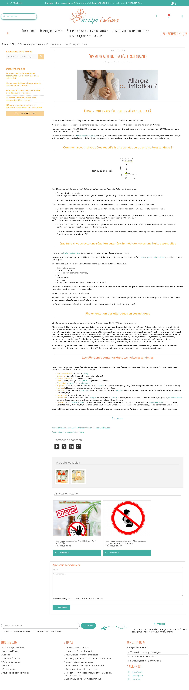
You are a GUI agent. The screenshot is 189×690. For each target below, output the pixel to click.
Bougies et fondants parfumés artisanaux (87, 31)
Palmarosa (83, 390)
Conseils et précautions (122, 62)
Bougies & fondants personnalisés (85, 36)
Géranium (119, 390)
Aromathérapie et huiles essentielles (130, 31)
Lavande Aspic (175, 398)
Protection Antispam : (78, 596)
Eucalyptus (82, 381)
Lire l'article (62, 548)
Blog (173, 3)
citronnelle (86, 383)
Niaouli (114, 398)
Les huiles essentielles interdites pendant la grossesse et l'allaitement (114, 538)
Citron (70, 383)
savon (143, 257)
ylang (85, 374)
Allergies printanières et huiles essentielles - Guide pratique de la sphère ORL (22, 75)
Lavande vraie (77, 402)
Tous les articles (25, 113)
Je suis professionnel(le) (173, 33)
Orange (92, 398)
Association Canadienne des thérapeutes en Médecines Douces (81, 428)
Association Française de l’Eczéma (68, 432)
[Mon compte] (182, 16)
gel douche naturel (155, 257)
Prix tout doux (28, 31)
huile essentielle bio (86, 136)
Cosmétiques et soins (51, 31)
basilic (102, 386)
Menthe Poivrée (156, 402)
